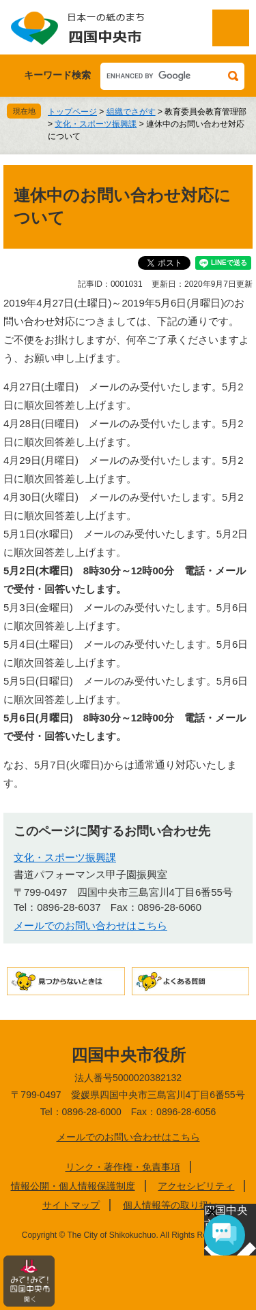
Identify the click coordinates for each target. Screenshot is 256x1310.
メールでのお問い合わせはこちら (90, 925)
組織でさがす (131, 111)
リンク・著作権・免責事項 (123, 1166)
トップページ (72, 111)
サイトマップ (71, 1205)
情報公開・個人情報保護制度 (73, 1186)
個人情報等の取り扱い (170, 1205)
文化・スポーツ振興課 (96, 124)
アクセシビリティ (196, 1186)
